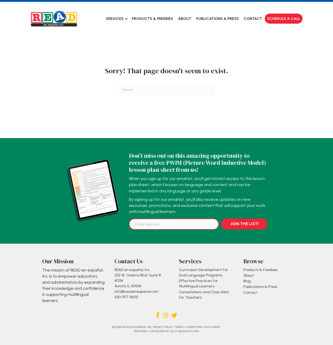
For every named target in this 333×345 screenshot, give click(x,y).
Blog (247, 281)
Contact (253, 18)
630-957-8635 (126, 297)
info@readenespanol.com (136, 291)
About (184, 18)
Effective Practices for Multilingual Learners (198, 283)
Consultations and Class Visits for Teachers (204, 295)
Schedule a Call (283, 18)
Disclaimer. (212, 327)
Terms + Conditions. (188, 327)
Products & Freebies (152, 18)
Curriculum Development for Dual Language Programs (203, 272)
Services (115, 18)
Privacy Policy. (163, 327)
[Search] (166, 90)
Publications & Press (217, 18)
